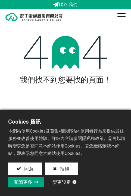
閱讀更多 (23, 182)
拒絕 (64, 168)
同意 (28, 168)
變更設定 (61, 182)
